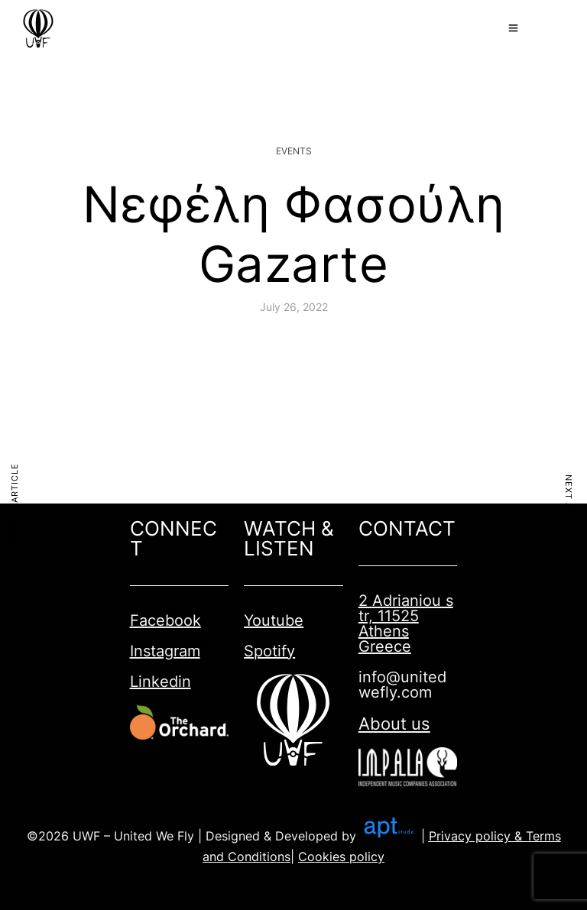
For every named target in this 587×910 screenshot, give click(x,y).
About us (394, 724)
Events (294, 151)
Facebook (165, 620)
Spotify (269, 651)
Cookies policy (341, 856)
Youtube (273, 620)
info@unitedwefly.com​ (402, 684)
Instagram (165, 651)
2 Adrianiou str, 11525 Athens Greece (405, 623)
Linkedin (160, 681)
